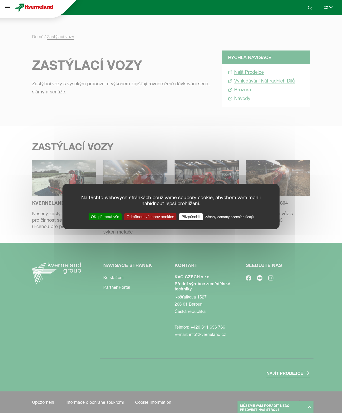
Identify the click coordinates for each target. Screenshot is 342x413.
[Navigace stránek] (7, 7)
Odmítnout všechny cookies (150, 216)
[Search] (310, 7)
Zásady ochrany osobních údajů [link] (229, 217)
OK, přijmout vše (105, 216)
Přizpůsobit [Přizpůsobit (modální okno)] (190, 216)
